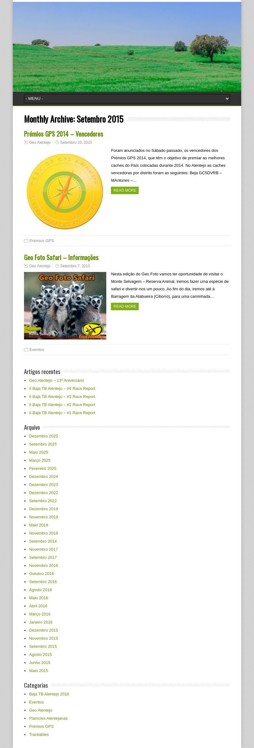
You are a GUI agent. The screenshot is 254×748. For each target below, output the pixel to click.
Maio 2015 (38, 670)
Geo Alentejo (39, 142)
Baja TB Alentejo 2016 (49, 694)
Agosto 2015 (40, 654)
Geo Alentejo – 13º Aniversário (56, 380)
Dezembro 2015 (43, 630)
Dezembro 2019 (43, 509)
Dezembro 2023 (43, 484)
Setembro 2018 (43, 541)
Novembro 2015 (43, 638)
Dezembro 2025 (43, 436)
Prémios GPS (41, 240)
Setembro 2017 (43, 557)
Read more (124, 190)
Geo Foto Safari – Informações (61, 257)
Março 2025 (39, 460)
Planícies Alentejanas (48, 718)
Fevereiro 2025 (42, 468)
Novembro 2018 (43, 533)
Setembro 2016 (43, 581)
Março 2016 (39, 614)
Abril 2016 (38, 606)
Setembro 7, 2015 (75, 266)
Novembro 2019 (43, 517)
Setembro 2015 (43, 646)
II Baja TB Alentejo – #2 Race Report (62, 404)
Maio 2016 (38, 598)
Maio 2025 (38, 452)
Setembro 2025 (43, 444)
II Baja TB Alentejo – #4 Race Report (62, 388)
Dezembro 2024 (43, 476)
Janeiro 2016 (40, 622)
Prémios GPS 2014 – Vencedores (63, 133)
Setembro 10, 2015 (76, 142)
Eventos (36, 349)
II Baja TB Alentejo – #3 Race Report (62, 396)
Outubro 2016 (41, 573)
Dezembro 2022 (43, 492)
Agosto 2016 (40, 589)
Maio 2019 (38, 525)
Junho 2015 (39, 662)
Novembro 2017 (43, 549)
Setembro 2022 (43, 500)
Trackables (39, 734)
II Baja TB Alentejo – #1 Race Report (62, 412)
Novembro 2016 (43, 565)
